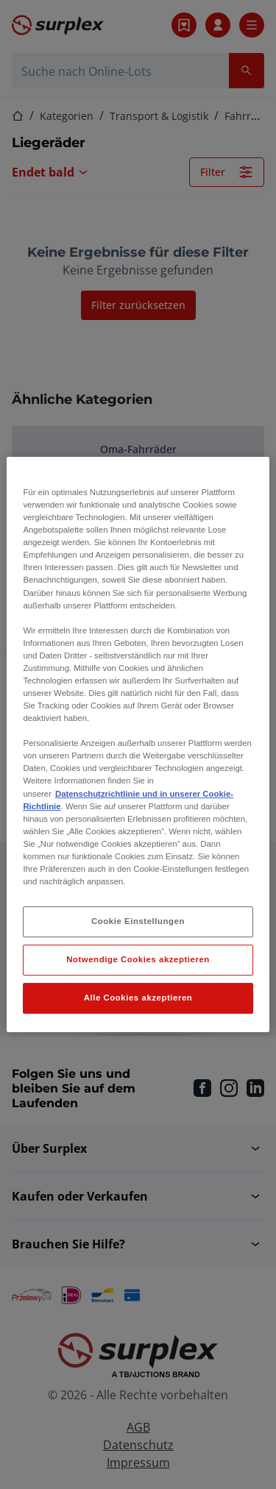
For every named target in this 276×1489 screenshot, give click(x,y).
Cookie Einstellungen (138, 921)
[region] (138, 744)
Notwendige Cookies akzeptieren (138, 959)
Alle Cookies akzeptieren (138, 997)
